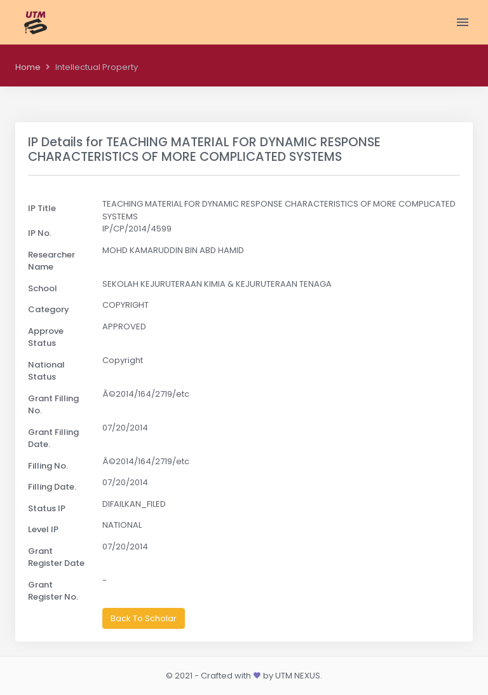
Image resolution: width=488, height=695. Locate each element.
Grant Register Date (56, 557)
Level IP (43, 529)
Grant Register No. (53, 591)
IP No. (39, 233)
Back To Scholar (144, 618)
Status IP (46, 508)
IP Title (42, 208)
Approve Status (46, 337)
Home (28, 67)
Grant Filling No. (53, 404)
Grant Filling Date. (53, 438)
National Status (46, 371)
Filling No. (48, 466)
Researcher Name (51, 261)
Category (48, 309)
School (42, 288)
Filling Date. (52, 487)
